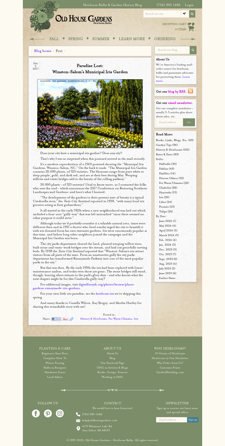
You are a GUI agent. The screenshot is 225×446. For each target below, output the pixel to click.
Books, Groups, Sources (112, 372)
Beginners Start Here (55, 353)
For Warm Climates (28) (174, 183)
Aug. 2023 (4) (168, 264)
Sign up (192, 419)
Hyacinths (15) (168, 192)
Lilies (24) (165, 202)
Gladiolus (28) (168, 187)
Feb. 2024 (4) (167, 240)
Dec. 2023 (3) (168, 249)
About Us (112, 353)
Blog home (43, 51)
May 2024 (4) (167, 225)
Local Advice (55, 377)
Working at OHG (112, 377)
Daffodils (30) (168, 164)
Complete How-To (55, 358)
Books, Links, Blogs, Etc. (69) (175, 140)
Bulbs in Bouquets (55, 367)
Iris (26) (164, 197)
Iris (136, 318)
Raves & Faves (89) (167, 154)
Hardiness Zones (54, 372)
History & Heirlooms (93, 318)
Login (189, 5)
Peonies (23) (167, 206)
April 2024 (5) (168, 230)
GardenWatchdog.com (170, 372)
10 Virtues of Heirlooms (170, 353)
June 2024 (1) (167, 221)
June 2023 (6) (167, 273)
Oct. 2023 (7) (167, 254)
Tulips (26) (166, 211)
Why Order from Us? (170, 363)
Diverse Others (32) (171, 178)
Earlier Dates (167, 278)
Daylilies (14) (167, 173)
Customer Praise (170, 367)
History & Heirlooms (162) (172, 149)
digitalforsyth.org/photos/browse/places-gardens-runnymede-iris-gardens (84, 286)
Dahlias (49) (166, 168)
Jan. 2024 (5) (167, 245)
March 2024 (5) (169, 235)
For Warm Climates (120, 318)
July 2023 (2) (167, 268)
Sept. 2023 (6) (168, 259)
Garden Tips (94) (167, 145)
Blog (112, 358)
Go (189, 122)
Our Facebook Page (112, 363)
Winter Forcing (55, 363)
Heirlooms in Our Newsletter (170, 358)
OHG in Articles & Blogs (112, 367)
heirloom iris (105, 293)
